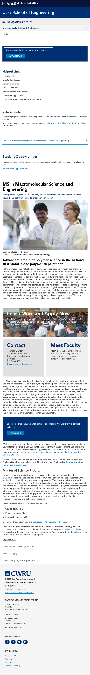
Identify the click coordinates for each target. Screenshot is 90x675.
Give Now (8, 659)
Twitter (19, 642)
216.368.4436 (16, 627)
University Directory (12, 666)
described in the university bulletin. (50, 522)
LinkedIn (25, 642)
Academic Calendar (10, 84)
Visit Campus (10, 662)
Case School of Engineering (28, 12)
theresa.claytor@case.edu (19, 364)
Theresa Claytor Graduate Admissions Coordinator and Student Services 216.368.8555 (19, 356)
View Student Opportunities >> (16, 169)
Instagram (13, 642)
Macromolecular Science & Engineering (20, 28)
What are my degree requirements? (20, 560)
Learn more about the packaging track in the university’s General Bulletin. (42, 453)
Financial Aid (8, 76)
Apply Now (14, 56)
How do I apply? (10, 553)
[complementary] (84, 669)
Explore (15, 433)
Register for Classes (11, 80)
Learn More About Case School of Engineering (22, 99)
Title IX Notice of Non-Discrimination (19, 593)
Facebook (7, 642)
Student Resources (10, 88)
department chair (79, 532)
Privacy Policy (21, 589)
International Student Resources (16, 91)
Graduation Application (12, 95)
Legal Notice (10, 589)
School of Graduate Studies (63, 123)
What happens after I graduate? (18, 546)
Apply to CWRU (11, 656)
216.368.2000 (10, 586)
